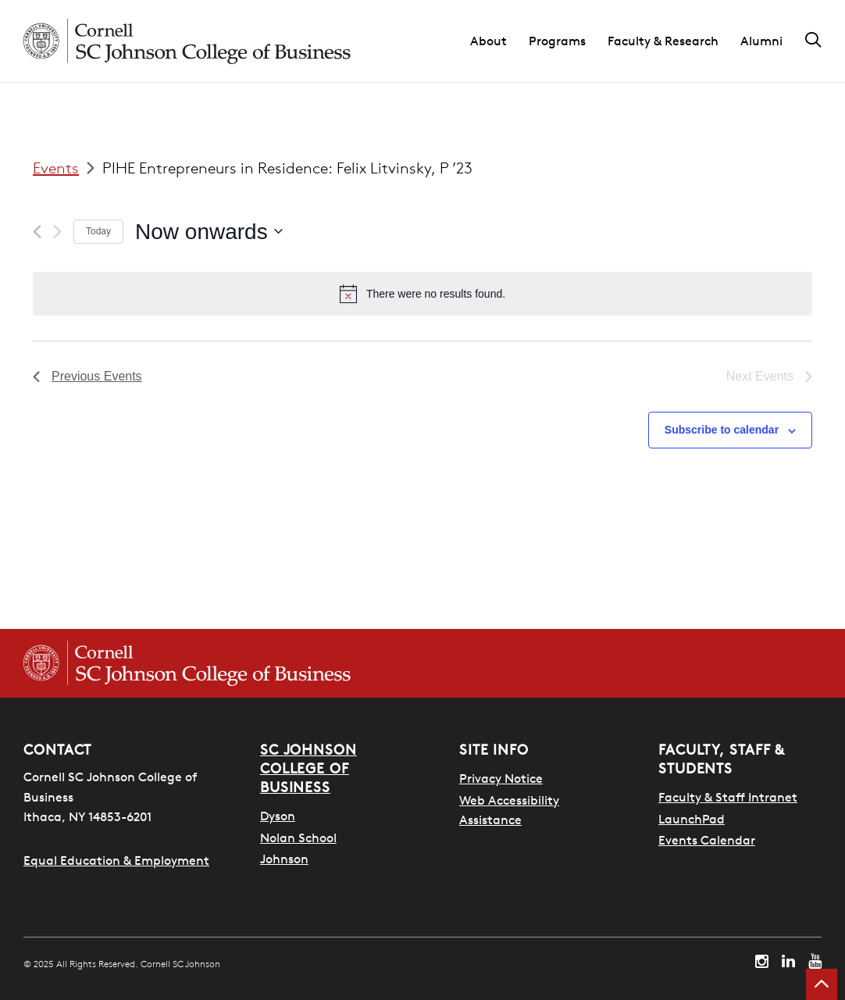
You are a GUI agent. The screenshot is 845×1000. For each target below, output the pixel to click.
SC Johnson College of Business (308, 768)
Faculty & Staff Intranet (727, 797)
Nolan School (298, 837)
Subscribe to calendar (722, 429)
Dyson (277, 815)
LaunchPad (691, 819)
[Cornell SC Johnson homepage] (187, 41)
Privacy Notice (501, 778)
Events (56, 167)
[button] (499, 41)
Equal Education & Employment (116, 860)
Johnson (284, 858)
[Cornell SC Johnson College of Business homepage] (187, 663)
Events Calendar (706, 840)
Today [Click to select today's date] (98, 231)
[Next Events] (57, 231)
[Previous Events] (37, 231)
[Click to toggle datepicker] (209, 232)
